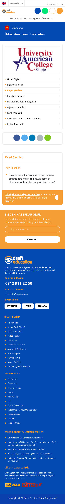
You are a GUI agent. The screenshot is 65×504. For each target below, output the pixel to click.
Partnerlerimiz (14, 357)
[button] (53, 18)
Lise (9, 401)
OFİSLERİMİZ (15, 3)
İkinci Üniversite (14, 388)
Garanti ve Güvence (16, 344)
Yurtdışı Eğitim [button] (32, 18)
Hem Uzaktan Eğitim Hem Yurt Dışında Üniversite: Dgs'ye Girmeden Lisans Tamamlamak (33, 443)
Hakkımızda (13, 322)
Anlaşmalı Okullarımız (17, 349)
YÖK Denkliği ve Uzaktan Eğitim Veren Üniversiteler (30, 453)
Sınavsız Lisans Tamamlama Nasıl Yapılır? (26, 449)
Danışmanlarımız (15, 331)
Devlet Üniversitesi (16, 405)
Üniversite (12, 383)
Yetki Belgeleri (14, 336)
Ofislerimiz (12, 340)
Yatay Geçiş (13, 396)
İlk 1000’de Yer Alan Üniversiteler (22, 410)
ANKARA (42, 306)
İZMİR (28, 306)
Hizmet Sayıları (14, 353)
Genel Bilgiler (13, 79)
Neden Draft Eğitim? (16, 327)
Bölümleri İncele (15, 84)
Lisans (10, 392)
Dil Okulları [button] (16, 18)
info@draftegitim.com (17, 294)
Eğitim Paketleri (15, 124)
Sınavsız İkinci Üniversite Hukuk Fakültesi (25, 437)
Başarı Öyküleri (14, 362)
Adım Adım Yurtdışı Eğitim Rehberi (24, 118)
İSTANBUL (12, 306)
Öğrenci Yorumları (16, 107)
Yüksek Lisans (14, 414)
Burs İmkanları (14, 112)
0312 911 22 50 (55, 4)
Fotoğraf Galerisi (15, 95)
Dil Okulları (12, 379)
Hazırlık (11, 418)
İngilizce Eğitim (14, 423)
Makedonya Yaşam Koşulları (21, 101)
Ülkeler (45, 18)
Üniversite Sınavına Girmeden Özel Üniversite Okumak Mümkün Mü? (31, 459)
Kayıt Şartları (14, 90)
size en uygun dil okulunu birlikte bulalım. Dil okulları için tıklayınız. (30, 197)
